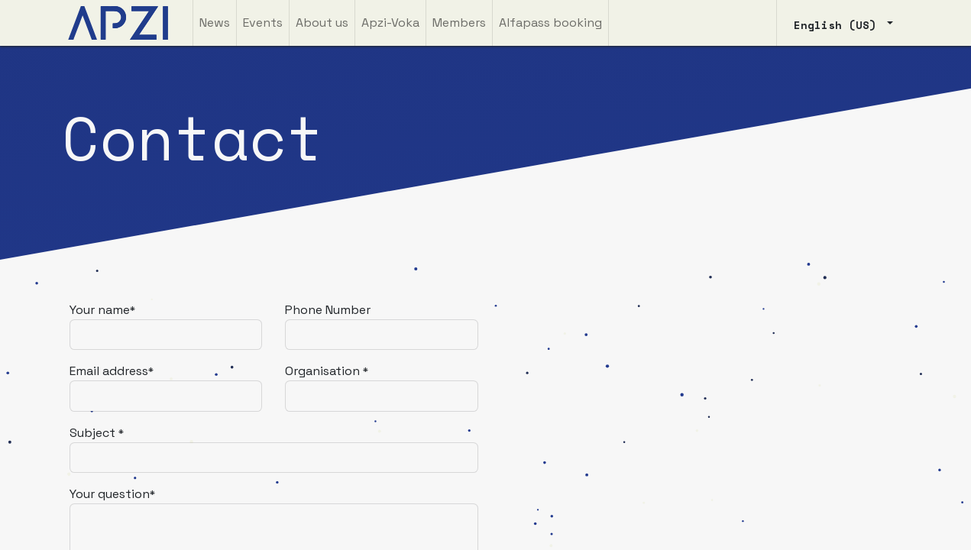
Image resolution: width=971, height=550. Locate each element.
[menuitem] (214, 23)
